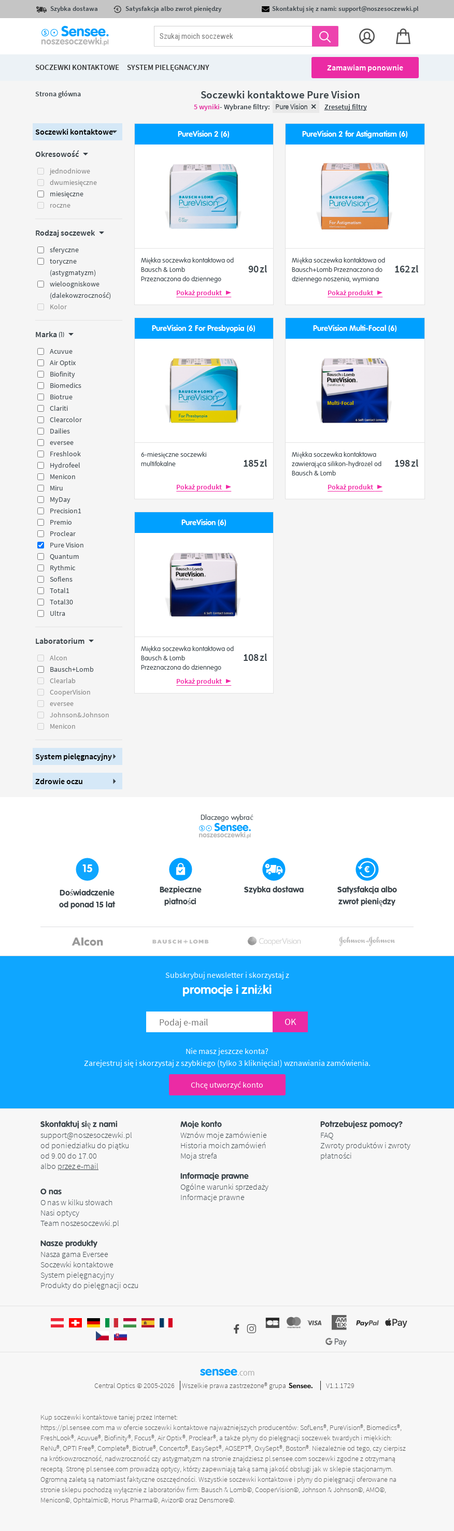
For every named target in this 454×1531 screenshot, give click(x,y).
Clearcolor (66, 419)
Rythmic (62, 567)
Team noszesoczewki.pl (79, 1223)
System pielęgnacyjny (77, 1274)
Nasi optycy (59, 1212)
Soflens (61, 579)
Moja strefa (198, 1155)
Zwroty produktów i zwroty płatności (365, 1150)
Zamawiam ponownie (365, 67)
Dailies (60, 431)
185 (255, 462)
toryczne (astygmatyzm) (73, 266)
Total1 (59, 590)
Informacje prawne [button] (214, 1176)
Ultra (57, 613)
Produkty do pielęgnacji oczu (89, 1285)
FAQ (326, 1135)
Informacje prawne (212, 1197)
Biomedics (65, 385)
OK (290, 1022)
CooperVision (70, 692)
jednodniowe (70, 171)
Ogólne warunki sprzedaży (224, 1186)
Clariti (59, 408)
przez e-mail (78, 1166)
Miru (56, 488)
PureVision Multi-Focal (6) (355, 328)
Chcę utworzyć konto (227, 1084)
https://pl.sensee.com (72, 1427)
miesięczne (66, 193)
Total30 (61, 601)
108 (255, 657)
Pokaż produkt (203, 292)
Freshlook (65, 453)
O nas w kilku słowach (76, 1202)
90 (257, 268)
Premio (61, 522)
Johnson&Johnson (79, 714)
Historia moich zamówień (223, 1145)
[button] (77, 131)
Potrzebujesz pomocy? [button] (361, 1124)
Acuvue (61, 351)
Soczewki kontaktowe (77, 1264)
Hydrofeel (65, 465)
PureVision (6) (203, 522)
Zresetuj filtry (345, 106)
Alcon (58, 657)
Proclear (63, 533)
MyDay (60, 499)
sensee (227, 1371)
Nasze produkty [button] (68, 1243)
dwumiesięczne (73, 182)
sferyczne (64, 249)
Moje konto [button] (201, 1124)
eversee (62, 442)
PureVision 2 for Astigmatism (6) (355, 134)
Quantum (64, 556)
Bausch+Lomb (72, 669)
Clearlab (63, 680)
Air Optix (63, 362)
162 (406, 268)
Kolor (58, 306)
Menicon (63, 476)
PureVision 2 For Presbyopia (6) (204, 328)
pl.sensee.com (286, 1458)
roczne (60, 205)
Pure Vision (67, 545)
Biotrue (61, 396)
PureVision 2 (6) (204, 134)
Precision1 (65, 510)
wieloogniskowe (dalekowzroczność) (80, 289)
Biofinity (62, 374)
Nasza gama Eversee (74, 1254)
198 (406, 462)
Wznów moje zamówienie (223, 1135)
